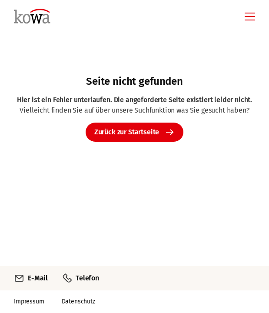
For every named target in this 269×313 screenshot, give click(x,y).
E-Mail (31, 278)
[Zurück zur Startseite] (61, 23)
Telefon (80, 278)
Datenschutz (78, 301)
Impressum (29, 301)
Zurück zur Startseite (126, 132)
